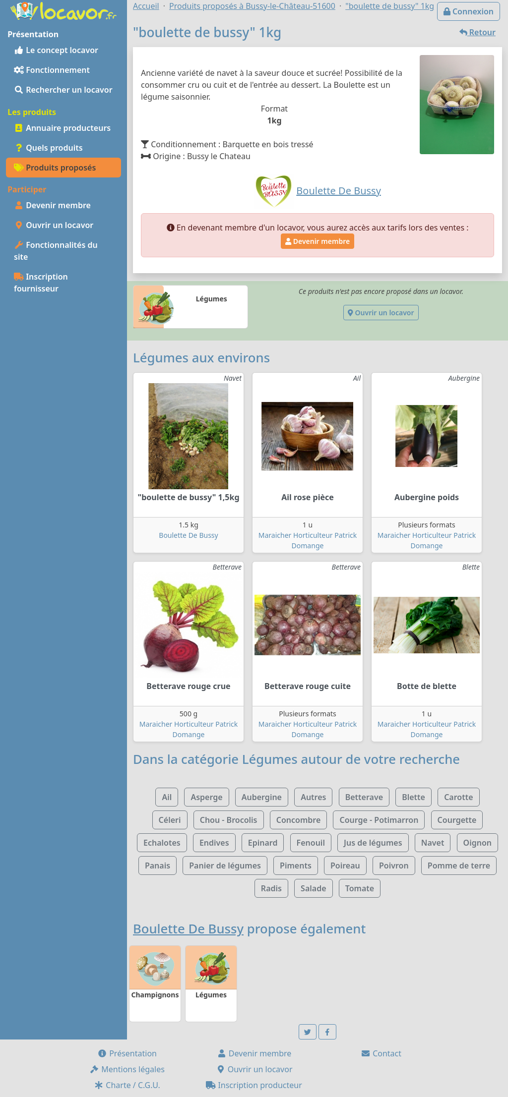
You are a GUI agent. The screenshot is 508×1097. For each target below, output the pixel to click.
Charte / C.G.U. (127, 1085)
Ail (167, 797)
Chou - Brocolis (228, 819)
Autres (313, 797)
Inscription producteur (254, 1085)
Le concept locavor (56, 50)
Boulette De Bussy (188, 535)
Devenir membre (52, 205)
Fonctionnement (52, 69)
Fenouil (311, 842)
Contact (381, 1053)
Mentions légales (127, 1069)
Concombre (298, 819)
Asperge (206, 797)
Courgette (457, 819)
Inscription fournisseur (41, 282)
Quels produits (48, 147)
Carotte (458, 797)
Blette (413, 797)
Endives (214, 842)
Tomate (359, 888)
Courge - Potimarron (378, 819)
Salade (313, 888)
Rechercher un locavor (63, 89)
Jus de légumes (373, 842)
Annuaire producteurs (62, 127)
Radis (271, 888)
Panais (157, 865)
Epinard (263, 842)
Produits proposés (55, 167)
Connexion (469, 11)
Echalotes (162, 842)
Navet (432, 842)
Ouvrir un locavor (53, 225)
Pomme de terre (459, 865)
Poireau (345, 865)
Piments (296, 865)
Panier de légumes (225, 865)
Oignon (477, 842)
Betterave (364, 797)
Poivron (394, 865)
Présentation (127, 1053)
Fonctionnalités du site (56, 250)
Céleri (170, 819)
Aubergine (262, 797)
